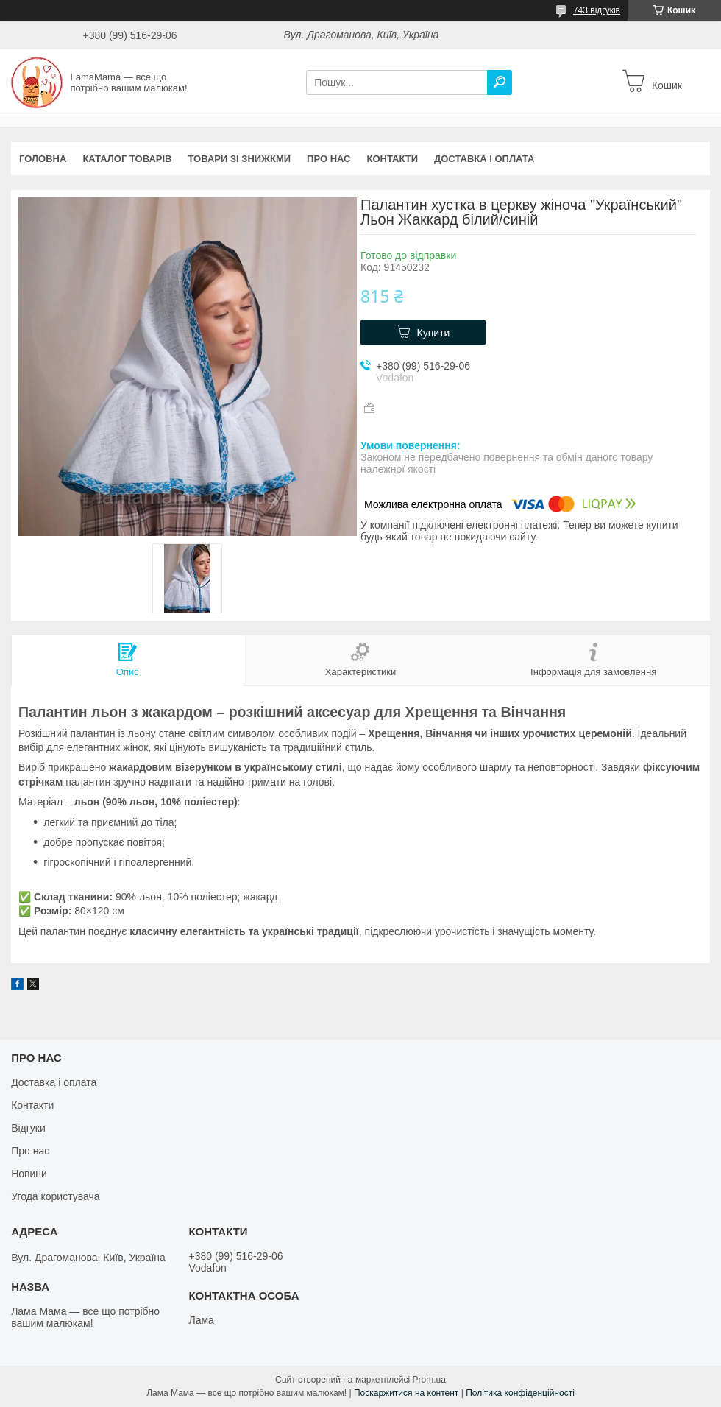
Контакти (393, 158)
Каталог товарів (126, 158)
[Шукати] (499, 82)
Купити (433, 333)
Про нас (328, 158)
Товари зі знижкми (239, 158)
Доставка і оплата (484, 158)
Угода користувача (55, 1196)
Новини (29, 1173)
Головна (42, 158)
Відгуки (28, 1128)
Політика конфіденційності (520, 1393)
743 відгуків (596, 10)
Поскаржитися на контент (406, 1393)
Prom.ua (429, 1380)
